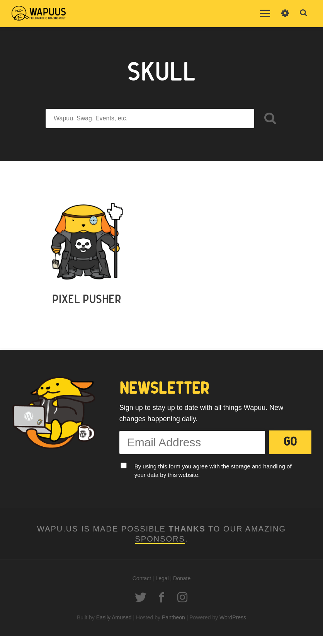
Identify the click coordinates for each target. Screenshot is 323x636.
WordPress (232, 617)
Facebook (161, 597)
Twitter (140, 597)
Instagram (182, 597)
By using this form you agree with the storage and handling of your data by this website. (213, 470)
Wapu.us (39, 13)
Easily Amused (114, 617)
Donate (181, 578)
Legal (161, 578)
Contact (142, 578)
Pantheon (173, 617)
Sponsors (160, 539)
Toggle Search (303, 13)
